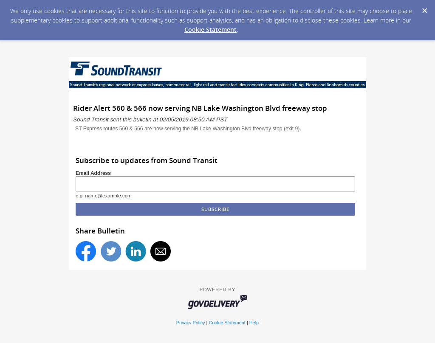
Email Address (93, 173)
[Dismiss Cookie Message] (424, 8)
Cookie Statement (210, 29)
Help (254, 322)
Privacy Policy (190, 322)
